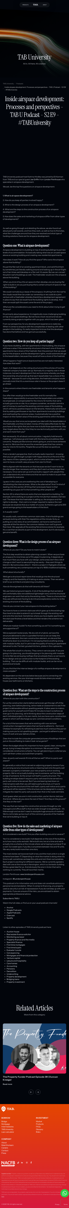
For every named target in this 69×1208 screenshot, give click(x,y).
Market (39, 1121)
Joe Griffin (34, 179)
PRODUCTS (25, 4)
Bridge (4, 1121)
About (4, 1142)
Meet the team (7, 1145)
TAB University (8, 84)
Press (3, 1153)
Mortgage (5, 1124)
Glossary (39, 1129)
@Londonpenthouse (22, 879)
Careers (4, 1148)
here (2, 1196)
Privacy (57, 1204)
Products (40, 1124)
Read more (7, 1084)
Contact (4, 1150)
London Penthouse (52, 179)
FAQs (38, 1126)
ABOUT (45, 4)
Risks (38, 1132)
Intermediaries (7, 1126)
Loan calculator (7, 1132)
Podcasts (19, 84)
